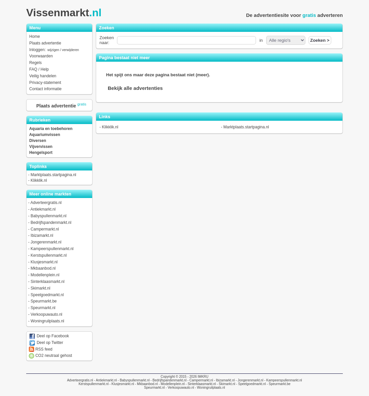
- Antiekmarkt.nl (105, 380)
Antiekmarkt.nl (43, 209)
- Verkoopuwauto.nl (179, 387)
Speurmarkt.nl (43, 307)
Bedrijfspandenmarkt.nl (51, 222)
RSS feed (40, 349)
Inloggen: (54, 49)
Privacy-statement (45, 82)
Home (34, 36)
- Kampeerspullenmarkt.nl (282, 380)
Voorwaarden (41, 56)
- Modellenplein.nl (171, 384)
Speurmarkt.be (44, 301)
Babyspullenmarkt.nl (48, 216)
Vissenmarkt (65, 13)
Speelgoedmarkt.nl (47, 295)
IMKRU (203, 376)
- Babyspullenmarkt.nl (133, 380)
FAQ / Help (39, 69)
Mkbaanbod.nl (43, 268)
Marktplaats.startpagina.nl (53, 174)
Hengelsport (40, 152)
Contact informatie (45, 89)
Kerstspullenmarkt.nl (49, 255)
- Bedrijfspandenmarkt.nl (168, 380)
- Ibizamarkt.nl (224, 380)
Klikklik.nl (39, 180)
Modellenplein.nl (45, 275)
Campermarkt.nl (45, 229)
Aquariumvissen (44, 134)
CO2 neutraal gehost (50, 355)
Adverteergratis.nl (46, 202)
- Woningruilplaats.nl (209, 387)
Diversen (37, 140)
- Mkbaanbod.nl (146, 384)
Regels (35, 62)
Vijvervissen (40, 146)
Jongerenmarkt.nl (46, 242)
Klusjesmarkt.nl (44, 262)
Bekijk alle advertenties (135, 88)
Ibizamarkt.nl (42, 235)
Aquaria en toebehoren (51, 128)
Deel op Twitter (46, 342)
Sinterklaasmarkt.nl (47, 281)
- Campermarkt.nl (199, 380)
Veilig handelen (42, 76)
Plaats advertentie (45, 43)
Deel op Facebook (49, 336)
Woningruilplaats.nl (47, 321)
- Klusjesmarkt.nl (121, 384)
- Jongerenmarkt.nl (249, 380)
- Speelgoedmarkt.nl (250, 384)
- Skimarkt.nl (225, 384)
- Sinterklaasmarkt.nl (200, 384)
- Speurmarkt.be (278, 384)
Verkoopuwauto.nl (46, 314)
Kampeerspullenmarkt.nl (52, 248)
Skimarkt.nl (40, 288)
